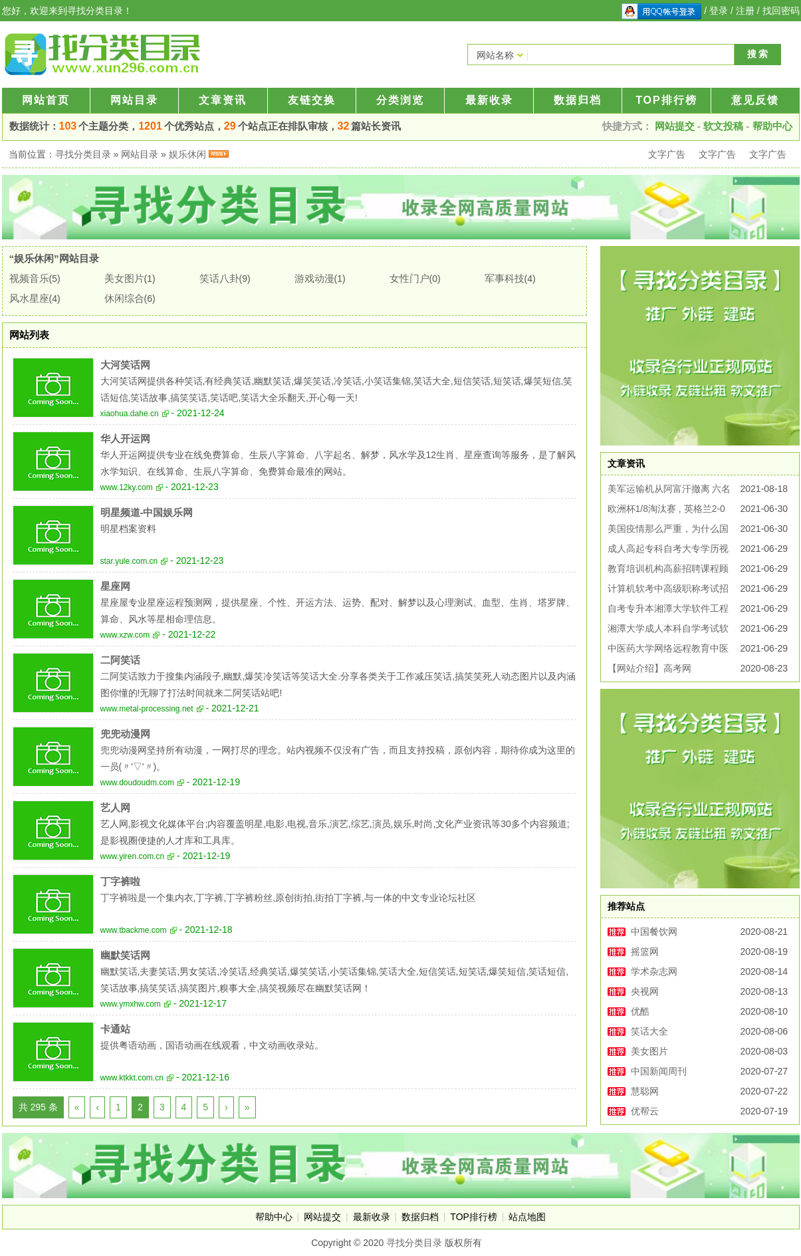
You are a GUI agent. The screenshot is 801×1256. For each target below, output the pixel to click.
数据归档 (578, 100)
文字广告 (666, 154)
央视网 (645, 991)
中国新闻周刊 (659, 1071)
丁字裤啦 (120, 881)
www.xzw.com (125, 635)
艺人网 (115, 807)
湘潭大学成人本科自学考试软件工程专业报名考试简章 (668, 630)
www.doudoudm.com (137, 782)
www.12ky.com (126, 487)
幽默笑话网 (125, 955)
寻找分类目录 (83, 154)
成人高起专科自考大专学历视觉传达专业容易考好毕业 (668, 551)
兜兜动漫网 (125, 733)
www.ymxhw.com (130, 1004)
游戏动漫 (314, 278)
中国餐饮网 (654, 931)
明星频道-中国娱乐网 (146, 512)
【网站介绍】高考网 (649, 668)
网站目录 (134, 100)
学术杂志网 (654, 971)
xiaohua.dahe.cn (129, 413)
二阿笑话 (120, 660)
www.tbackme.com (133, 930)
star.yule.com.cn (129, 561)
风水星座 (29, 298)
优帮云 (645, 1111)
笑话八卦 (219, 278)
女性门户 (409, 278)
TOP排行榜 (666, 100)
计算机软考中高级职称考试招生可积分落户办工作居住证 (668, 590)
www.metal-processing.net (146, 708)
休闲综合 (124, 298)
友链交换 (312, 100)
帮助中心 (772, 126)
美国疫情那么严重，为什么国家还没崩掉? (668, 531)
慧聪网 (645, 1091)
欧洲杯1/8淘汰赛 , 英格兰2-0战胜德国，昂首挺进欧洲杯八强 (668, 511)
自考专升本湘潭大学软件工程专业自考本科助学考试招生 (668, 610)
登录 (718, 10)
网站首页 (46, 100)
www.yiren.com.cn (132, 856)
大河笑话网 (125, 364)
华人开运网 (125, 438)
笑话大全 (649, 1031)
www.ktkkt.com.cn (132, 1077)
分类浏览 (400, 100)
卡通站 (115, 1029)
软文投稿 (723, 126)
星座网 (115, 586)
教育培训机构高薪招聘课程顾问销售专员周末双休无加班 (668, 570)
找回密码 (781, 10)
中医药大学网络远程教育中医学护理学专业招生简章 (668, 650)
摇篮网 (645, 951)
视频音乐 (29, 278)
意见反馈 (755, 100)
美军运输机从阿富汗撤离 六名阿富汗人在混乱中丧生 (669, 491)
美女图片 (124, 278)
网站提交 (675, 126)
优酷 (640, 1011)
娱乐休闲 (187, 154)
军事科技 (504, 278)
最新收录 (489, 100)
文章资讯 (223, 100)
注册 (745, 10)
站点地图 (527, 1216)
